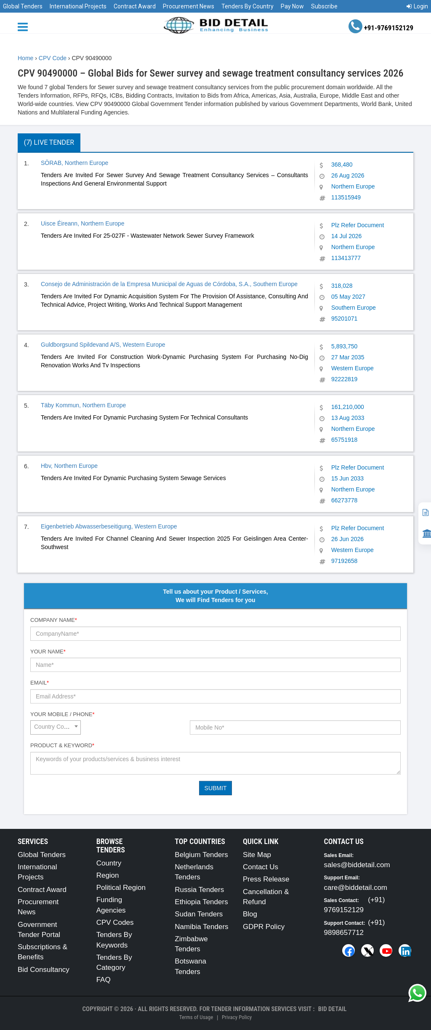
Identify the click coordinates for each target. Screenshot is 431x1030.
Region (107, 875)
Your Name (48, 651)
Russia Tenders (199, 890)
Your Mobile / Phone (62, 714)
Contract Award (135, 6)
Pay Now (292, 6)
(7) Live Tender (49, 142)
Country (109, 863)
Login (417, 6)
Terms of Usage (196, 1017)
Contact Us (260, 867)
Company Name (53, 620)
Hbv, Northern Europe (69, 465)
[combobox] (55, 727)
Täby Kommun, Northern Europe (83, 405)
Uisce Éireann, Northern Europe (82, 223)
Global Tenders (23, 6)
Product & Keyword (62, 745)
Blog (250, 914)
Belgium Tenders (201, 855)
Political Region (121, 888)
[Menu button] (25, 26)
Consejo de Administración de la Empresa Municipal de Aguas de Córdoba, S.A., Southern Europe (169, 284)
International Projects (78, 6)
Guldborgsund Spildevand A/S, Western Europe (103, 344)
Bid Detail (332, 1009)
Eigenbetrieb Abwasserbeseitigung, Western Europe (109, 526)
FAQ (103, 980)
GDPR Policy (264, 927)
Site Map (257, 855)
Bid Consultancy (43, 970)
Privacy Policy (237, 1017)
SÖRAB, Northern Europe (74, 162)
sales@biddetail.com (357, 865)
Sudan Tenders (199, 914)
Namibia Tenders (201, 927)
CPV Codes (115, 922)
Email (39, 683)
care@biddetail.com (356, 888)
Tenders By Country (247, 6)
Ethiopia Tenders (201, 902)
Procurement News (188, 6)
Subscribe (324, 6)
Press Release (266, 879)
